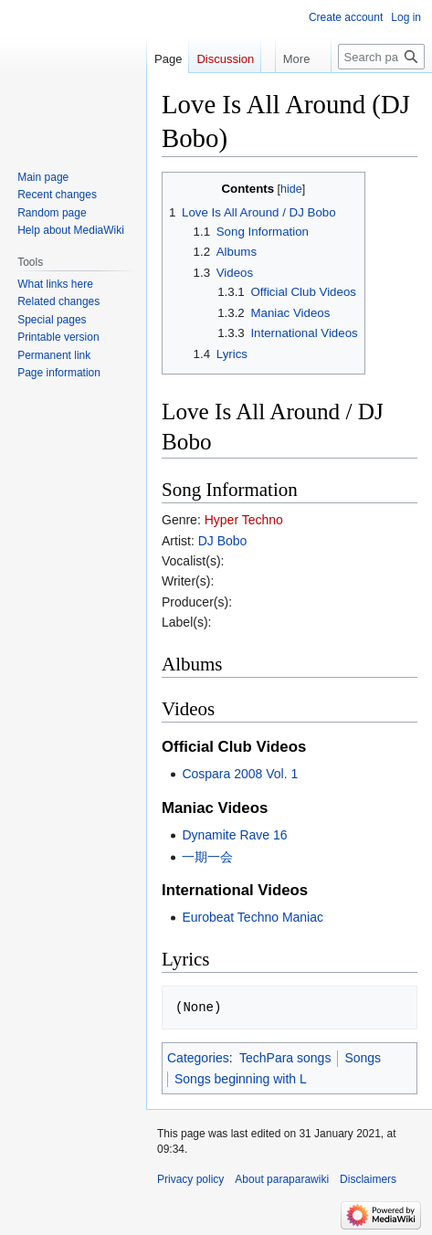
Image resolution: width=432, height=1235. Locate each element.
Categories (198, 1057)
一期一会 (207, 857)
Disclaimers (368, 1179)
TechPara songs (285, 1057)
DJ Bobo (223, 540)
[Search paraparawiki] (381, 56)
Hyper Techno (244, 519)
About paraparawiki (282, 1179)
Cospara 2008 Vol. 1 (240, 773)
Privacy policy (190, 1179)
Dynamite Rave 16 (234, 835)
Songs (362, 1057)
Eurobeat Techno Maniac (252, 917)
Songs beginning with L (240, 1078)
